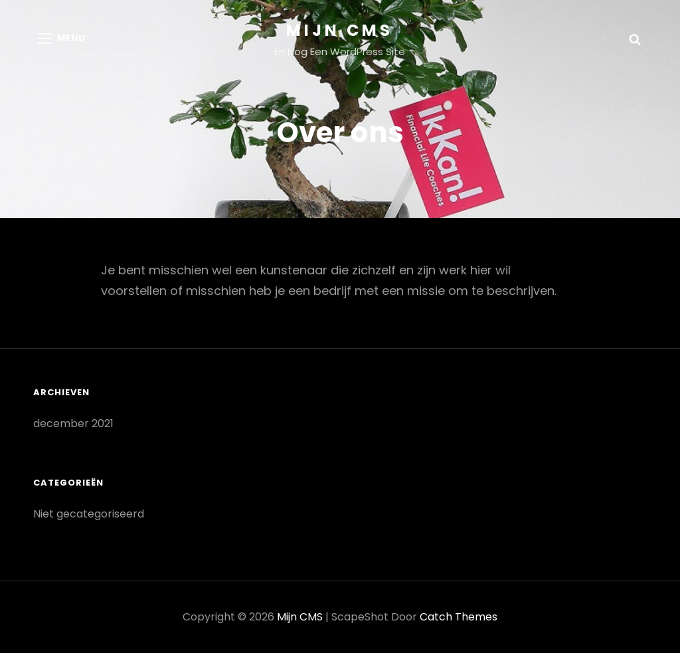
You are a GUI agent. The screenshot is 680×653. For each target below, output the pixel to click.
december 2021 (73, 423)
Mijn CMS (339, 30)
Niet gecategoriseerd (88, 513)
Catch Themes (458, 616)
